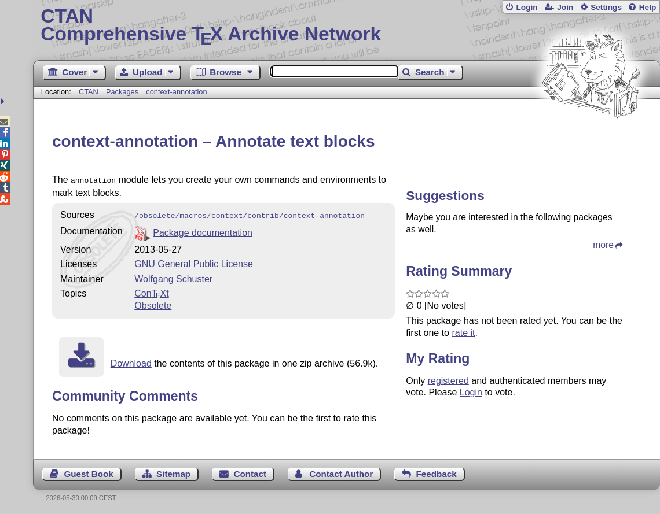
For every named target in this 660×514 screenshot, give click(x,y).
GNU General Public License (193, 262)
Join (565, 7)
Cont (151, 291)
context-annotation (176, 91)
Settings (606, 7)
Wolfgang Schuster (173, 277)
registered (448, 381)
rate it (463, 333)
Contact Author (341, 471)
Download (131, 361)
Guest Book (88, 471)
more (603, 245)
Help (648, 7)
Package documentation (202, 230)
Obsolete (152, 303)
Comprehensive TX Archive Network (346, 26)
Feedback (436, 471)
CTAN (88, 91)
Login (526, 7)
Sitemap (173, 471)
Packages (123, 91)
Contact (249, 471)
